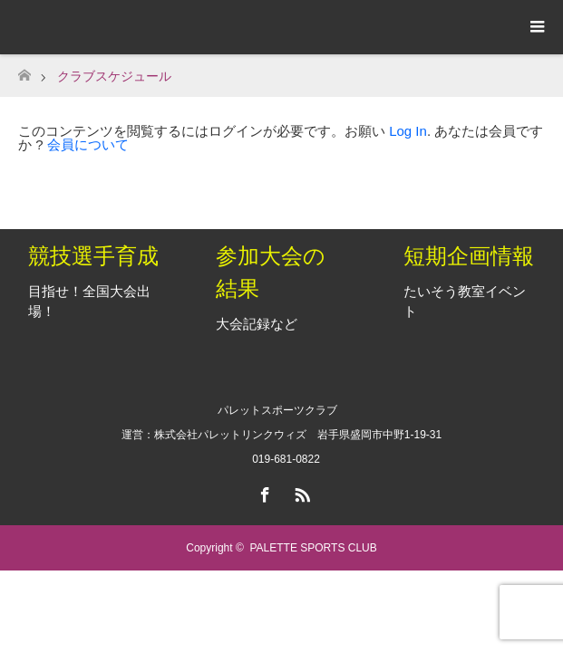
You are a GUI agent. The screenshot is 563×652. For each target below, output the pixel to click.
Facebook (263, 491)
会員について (88, 144)
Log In (408, 131)
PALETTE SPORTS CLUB (312, 548)
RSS (300, 491)
